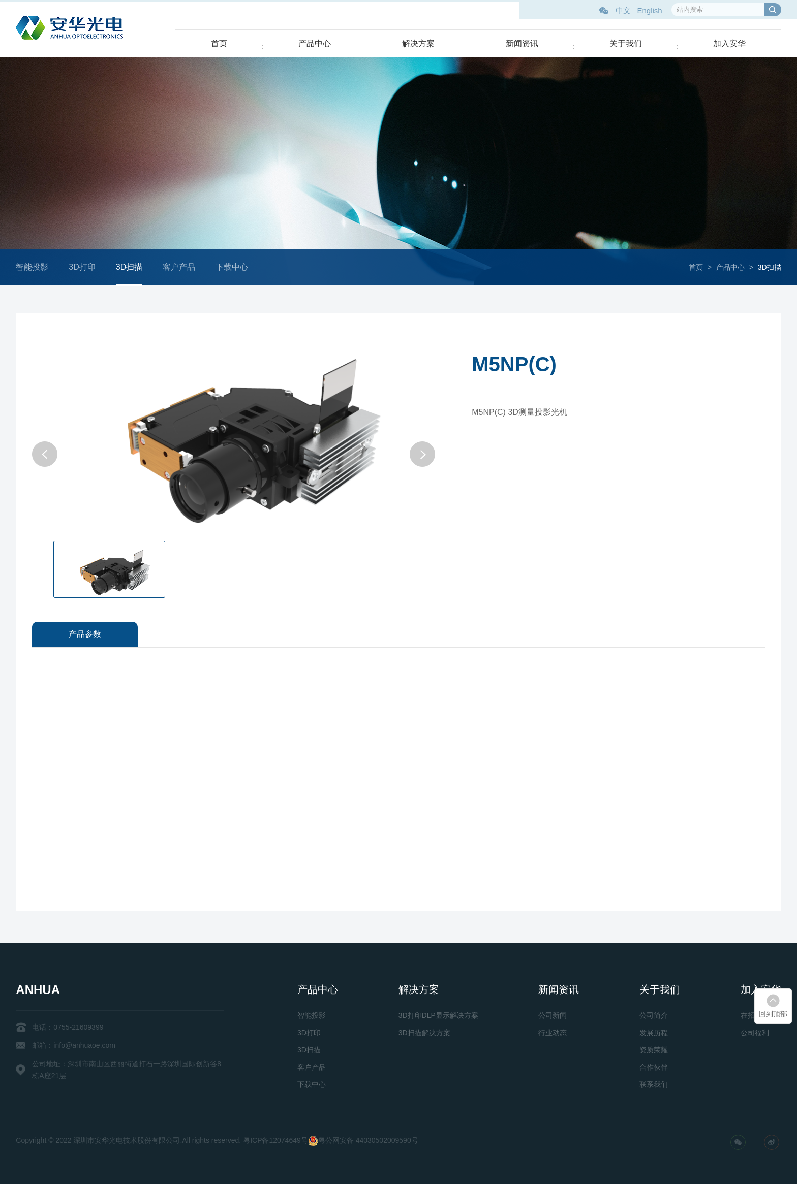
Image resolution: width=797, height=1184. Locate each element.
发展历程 (653, 1033)
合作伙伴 (653, 1067)
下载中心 (237, 267)
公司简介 (653, 1015)
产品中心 (314, 43)
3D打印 (87, 267)
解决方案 (418, 43)
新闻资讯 (522, 43)
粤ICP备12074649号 (275, 1140)
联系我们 (653, 1084)
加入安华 (729, 43)
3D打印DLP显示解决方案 (438, 1015)
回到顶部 (773, 1014)
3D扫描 (134, 267)
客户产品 (184, 267)
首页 (219, 43)
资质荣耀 (653, 1050)
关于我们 (625, 43)
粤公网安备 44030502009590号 (368, 1140)
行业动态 (552, 1033)
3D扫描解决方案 (424, 1033)
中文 (623, 10)
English (649, 10)
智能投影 (37, 267)
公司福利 (755, 1033)
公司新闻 (552, 1015)
